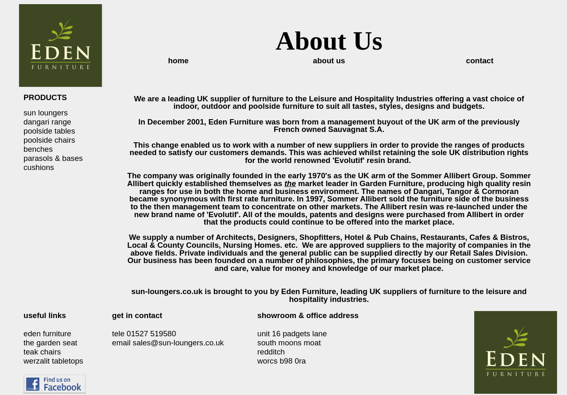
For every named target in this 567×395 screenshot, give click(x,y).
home (178, 60)
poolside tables (49, 131)
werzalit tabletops (53, 361)
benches (38, 149)
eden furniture (47, 333)
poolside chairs (49, 140)
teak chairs (42, 351)
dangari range (47, 121)
